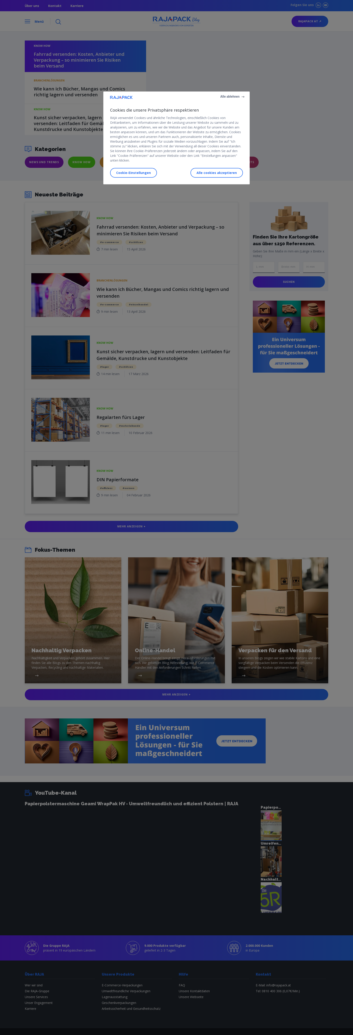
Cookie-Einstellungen (133, 173)
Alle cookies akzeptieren (217, 173)
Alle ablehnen (230, 96)
